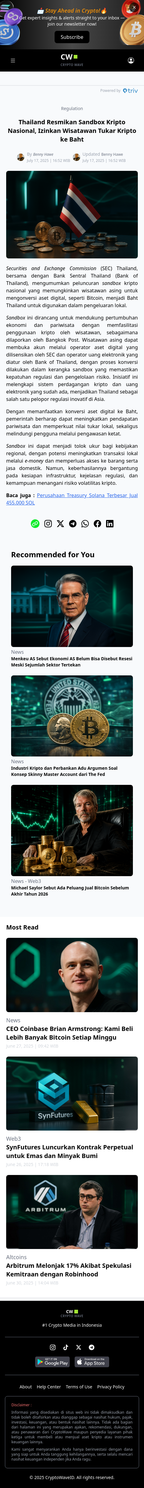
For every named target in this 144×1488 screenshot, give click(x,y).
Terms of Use (79, 1387)
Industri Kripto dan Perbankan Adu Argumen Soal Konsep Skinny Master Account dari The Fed (64, 771)
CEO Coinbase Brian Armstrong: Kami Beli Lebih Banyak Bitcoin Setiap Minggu (69, 1032)
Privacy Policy (110, 1387)
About (25, 1387)
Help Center (49, 1387)
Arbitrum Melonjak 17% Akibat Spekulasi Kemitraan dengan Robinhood (68, 1269)
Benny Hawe (43, 154)
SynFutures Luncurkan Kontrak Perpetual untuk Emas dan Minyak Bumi (69, 1151)
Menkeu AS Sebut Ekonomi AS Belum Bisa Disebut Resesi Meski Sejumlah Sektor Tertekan (71, 662)
